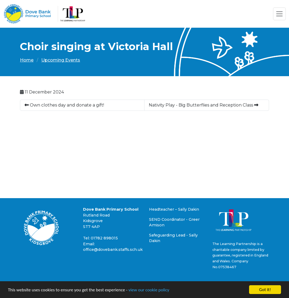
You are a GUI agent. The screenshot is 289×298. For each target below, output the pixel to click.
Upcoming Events (60, 60)
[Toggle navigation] (279, 13)
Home (27, 60)
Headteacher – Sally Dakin (174, 209)
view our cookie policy (149, 290)
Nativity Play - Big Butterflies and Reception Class (203, 105)
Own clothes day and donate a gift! (64, 105)
